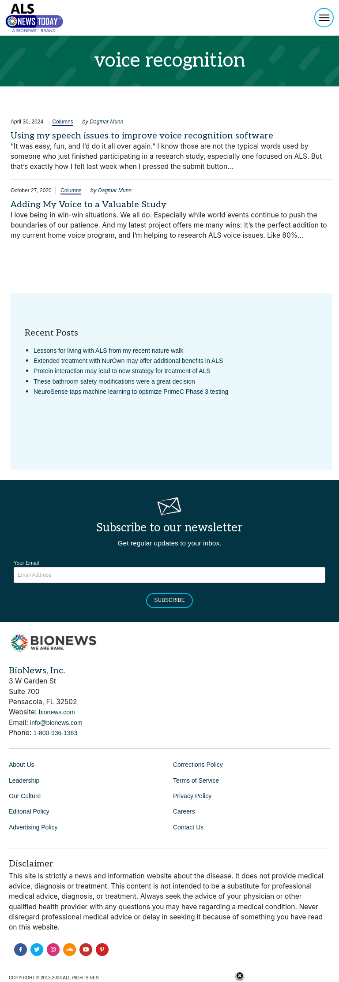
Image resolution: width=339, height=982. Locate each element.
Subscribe (169, 600)
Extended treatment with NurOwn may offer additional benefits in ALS (128, 360)
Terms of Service (196, 780)
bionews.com (57, 712)
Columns (62, 122)
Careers (184, 811)
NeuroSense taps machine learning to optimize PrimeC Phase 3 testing (131, 391)
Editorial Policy (29, 811)
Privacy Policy (192, 795)
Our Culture (25, 795)
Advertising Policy (33, 827)
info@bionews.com (56, 722)
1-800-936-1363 (56, 732)
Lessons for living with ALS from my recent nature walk (108, 350)
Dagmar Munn (106, 122)
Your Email (26, 563)
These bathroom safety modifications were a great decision (114, 381)
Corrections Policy (198, 764)
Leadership (24, 780)
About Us (21, 764)
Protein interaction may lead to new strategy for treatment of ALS (122, 370)
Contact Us (188, 827)
